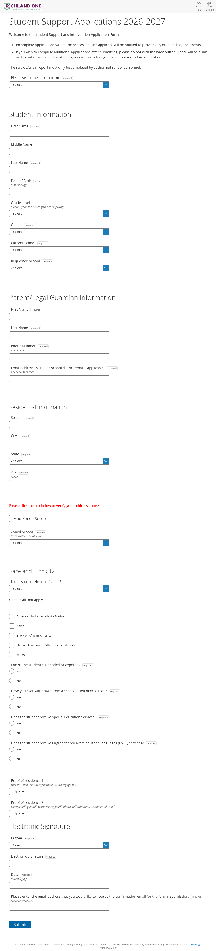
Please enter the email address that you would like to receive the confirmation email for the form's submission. (106, 896)
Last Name (26, 162)
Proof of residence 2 (27, 802)
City (20, 435)
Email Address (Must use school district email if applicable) (64, 368)
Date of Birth (27, 180)
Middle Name (21, 144)
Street (22, 417)
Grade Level (20, 202)
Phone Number (30, 346)
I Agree (23, 838)
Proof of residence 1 (27, 780)
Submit (20, 924)
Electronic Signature (33, 856)
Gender (23, 224)
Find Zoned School (30, 518)
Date (21, 874)
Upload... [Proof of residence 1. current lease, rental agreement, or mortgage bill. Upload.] (21, 791)
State (21, 454)
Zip (20, 472)
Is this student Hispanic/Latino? (36, 581)
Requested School (32, 261)
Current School (29, 242)
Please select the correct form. (42, 77)
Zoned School (28, 532)
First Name (26, 126)
